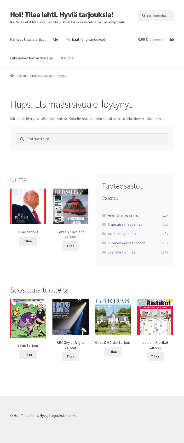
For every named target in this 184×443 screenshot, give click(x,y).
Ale (55, 39)
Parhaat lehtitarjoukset (85, 39)
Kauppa (67, 58)
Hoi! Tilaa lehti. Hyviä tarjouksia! (62, 14)
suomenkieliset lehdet (126, 243)
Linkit (72, 415)
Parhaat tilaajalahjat (27, 39)
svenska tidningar (122, 252)
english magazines (123, 215)
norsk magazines (122, 233)
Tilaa (28, 241)
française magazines (125, 224)
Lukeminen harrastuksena (31, 58)
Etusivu (21, 76)
